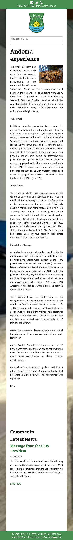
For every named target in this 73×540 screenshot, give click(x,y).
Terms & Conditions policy (48, 537)
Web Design (38, 533)
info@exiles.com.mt (46, 5)
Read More (15, 483)
